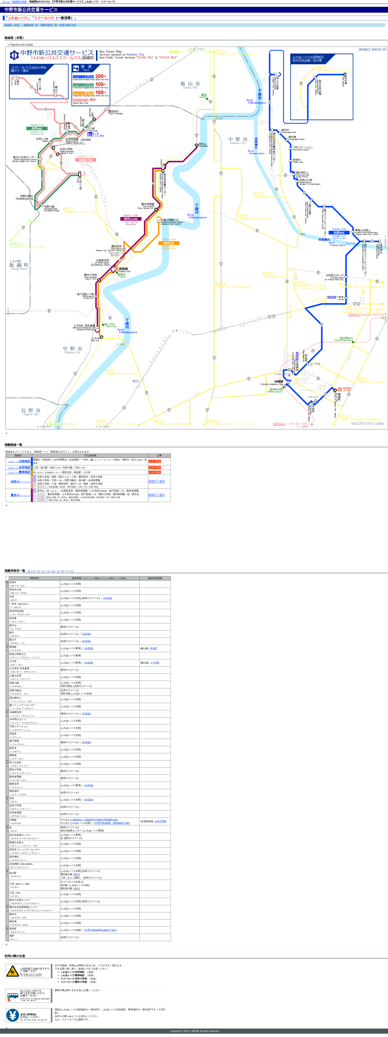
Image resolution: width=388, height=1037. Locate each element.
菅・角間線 (114, 823)
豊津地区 (19, 472)
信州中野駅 (161, 821)
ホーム (6, 1)
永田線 (107, 598)
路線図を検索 (19, 1)
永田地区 (19, 467)
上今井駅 (154, 662)
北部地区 (19, 461)
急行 (76, 874)
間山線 (113, 819)
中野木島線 (101, 823)
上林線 (74, 819)
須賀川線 (95, 819)
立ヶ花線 (84, 819)
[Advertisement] (56, 533)
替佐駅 (153, 648)
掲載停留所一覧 (48, 25)
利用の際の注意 (68, 25)
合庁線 (125, 823)
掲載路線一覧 (31, 25)
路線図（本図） (13, 25)
